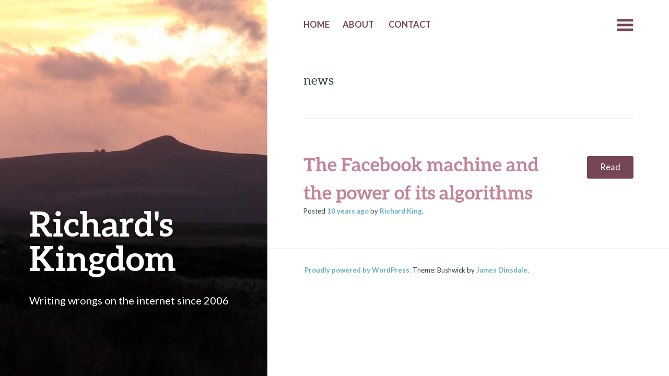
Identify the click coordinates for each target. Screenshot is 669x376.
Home (316, 24)
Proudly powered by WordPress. (357, 270)
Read (610, 167)
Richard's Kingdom (102, 240)
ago (348, 211)
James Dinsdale (501, 270)
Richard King (401, 211)
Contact (410, 24)
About (358, 24)
